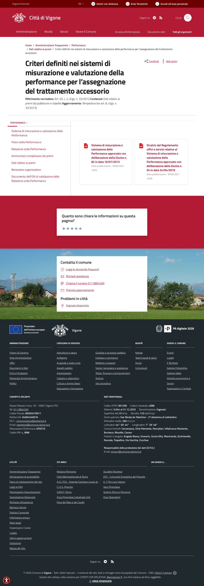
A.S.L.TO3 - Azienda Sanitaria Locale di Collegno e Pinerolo (88, 482)
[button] (6, 580)
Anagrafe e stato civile (68, 363)
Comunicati (141, 368)
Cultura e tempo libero (68, 383)
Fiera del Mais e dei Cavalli (70, 502)
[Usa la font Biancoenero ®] (104, 4)
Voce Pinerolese (111, 487)
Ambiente (62, 358)
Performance (79, 45)
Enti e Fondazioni (19, 373)
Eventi (170, 353)
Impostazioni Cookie (20, 528)
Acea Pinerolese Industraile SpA (73, 497)
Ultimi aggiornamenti (21, 538)
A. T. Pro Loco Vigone (114, 482)
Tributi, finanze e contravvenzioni (112, 373)
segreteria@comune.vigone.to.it (33, 425)
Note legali (15, 523)
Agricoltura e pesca (67, 353)
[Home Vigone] (36, 17)
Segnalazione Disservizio (22, 497)
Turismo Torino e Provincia (116, 492)
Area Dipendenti (111, 497)
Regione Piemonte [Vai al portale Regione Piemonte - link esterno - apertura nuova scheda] (20, 3)
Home (28, 45)
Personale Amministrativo (23, 378)
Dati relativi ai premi (40, 49)
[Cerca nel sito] (188, 18)
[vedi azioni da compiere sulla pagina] (169, 61)
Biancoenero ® (114, 577)
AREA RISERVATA (100, 581)
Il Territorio (172, 363)
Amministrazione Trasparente (51, 45)
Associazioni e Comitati (179, 388)
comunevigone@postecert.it (31, 421)
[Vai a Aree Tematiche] (137, 4)
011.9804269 (21, 409)
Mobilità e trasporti (105, 363)
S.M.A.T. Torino (64, 492)
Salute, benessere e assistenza (111, 368)
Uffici (12, 363)
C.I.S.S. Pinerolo (65, 487)
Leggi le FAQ (16, 487)
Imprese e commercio (106, 358)
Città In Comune (163, 573)
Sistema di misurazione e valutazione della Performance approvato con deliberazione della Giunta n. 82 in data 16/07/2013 (109, 153)
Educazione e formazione (70, 388)
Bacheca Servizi (18, 507)
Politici (13, 383)
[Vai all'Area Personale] (172, 4)
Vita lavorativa (103, 383)
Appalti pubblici (65, 368)
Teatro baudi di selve (146, 358)
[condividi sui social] (151, 61)
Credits (13, 533)
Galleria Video (174, 373)
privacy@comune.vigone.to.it (126, 452)
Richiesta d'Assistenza (21, 502)
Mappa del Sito (17, 548)
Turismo (99, 378)
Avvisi (138, 363)
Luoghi (170, 358)
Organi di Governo (19, 353)
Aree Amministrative (20, 358)
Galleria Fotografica (177, 368)
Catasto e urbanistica (68, 378)
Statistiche (15, 543)
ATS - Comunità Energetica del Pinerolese (125, 477)
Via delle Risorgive (112, 471)
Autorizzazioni (64, 373)
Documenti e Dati (19, 368)
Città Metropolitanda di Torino (72, 477)
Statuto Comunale (19, 512)
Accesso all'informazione (127, 32)
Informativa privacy (20, 518)
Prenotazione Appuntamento (25, 492)
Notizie (139, 353)
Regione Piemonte (66, 471)
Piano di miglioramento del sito (26, 482)
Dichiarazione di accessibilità (24, 477)
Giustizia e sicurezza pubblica (110, 353)
